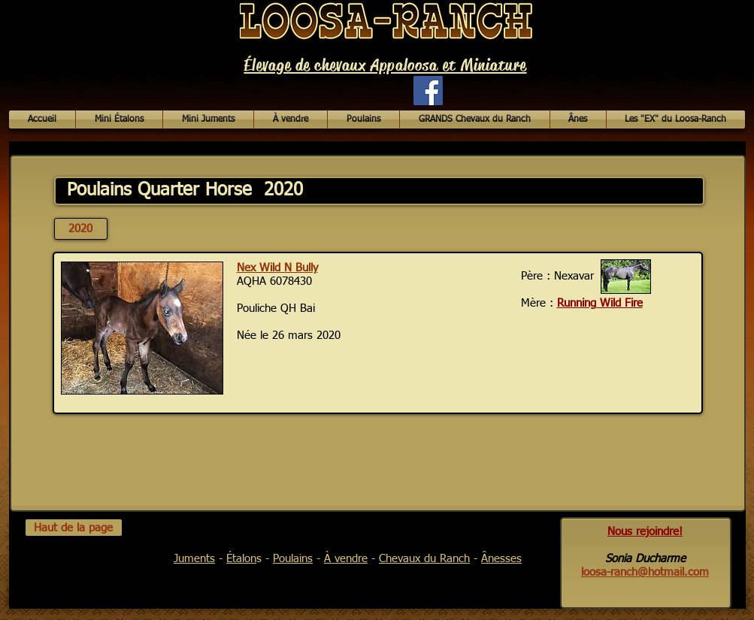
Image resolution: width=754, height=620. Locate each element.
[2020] (80, 229)
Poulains (293, 558)
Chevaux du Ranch (424, 558)
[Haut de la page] (74, 528)
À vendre (346, 558)
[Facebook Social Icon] (428, 90)
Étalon (241, 558)
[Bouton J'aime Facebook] (332, 97)
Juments (194, 558)
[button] (290, 119)
